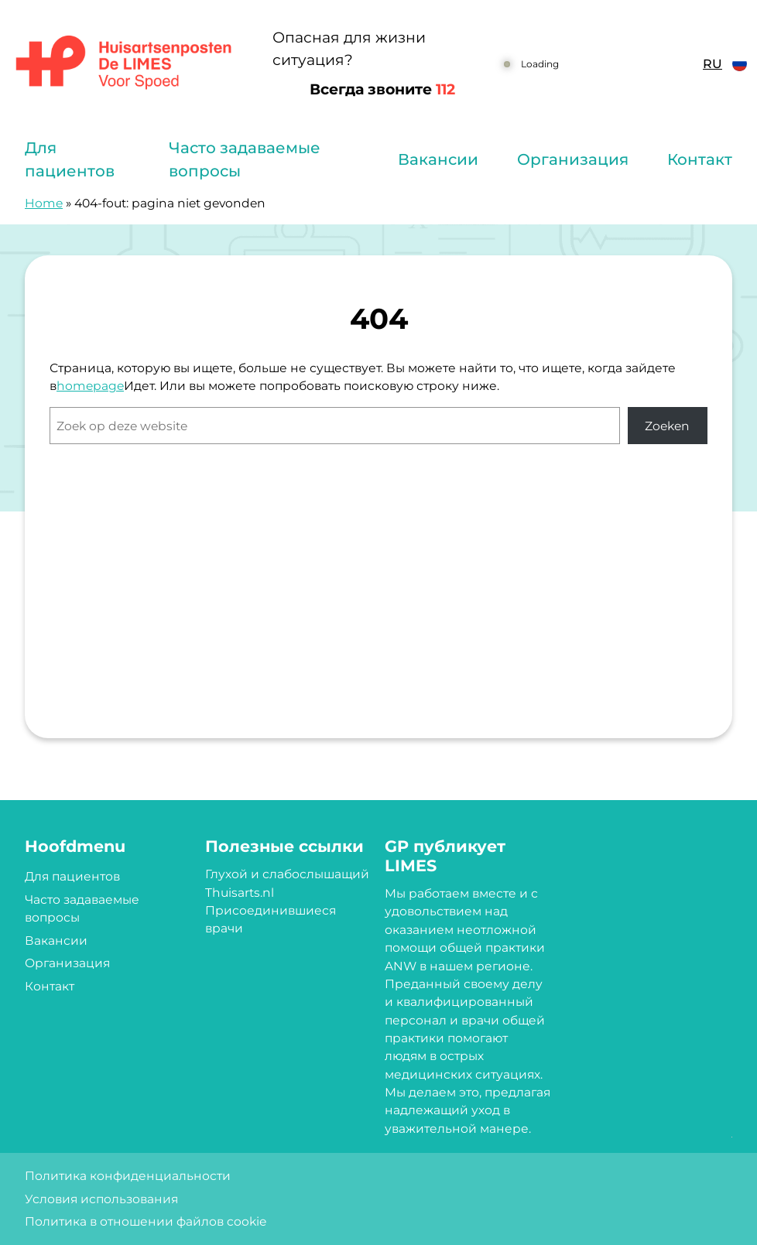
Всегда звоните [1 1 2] (382, 89)
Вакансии (438, 159)
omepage (94, 385)
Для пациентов (70, 159)
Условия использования (101, 1199)
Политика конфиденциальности (128, 1175)
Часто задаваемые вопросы (244, 159)
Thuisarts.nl (239, 892)
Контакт (699, 159)
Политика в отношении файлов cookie (145, 1221)
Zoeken (667, 426)
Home (44, 203)
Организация (573, 159)
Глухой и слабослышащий (287, 874)
